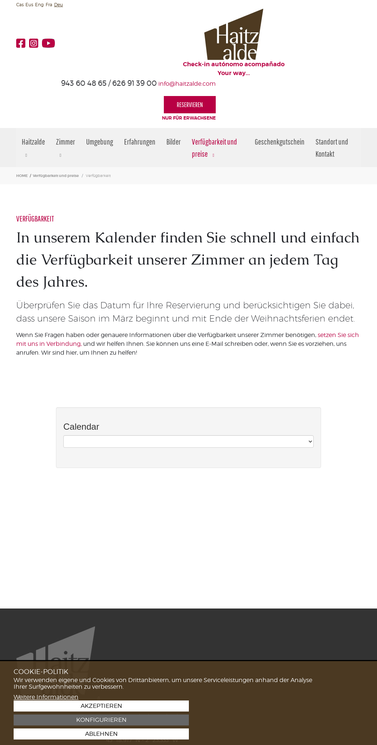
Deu (58, 4)
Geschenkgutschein (279, 97)
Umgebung (99, 97)
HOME (22, 131)
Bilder (173, 97)
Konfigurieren (328, 720)
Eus (29, 4)
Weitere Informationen (46, 733)
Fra (49, 4)
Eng (39, 4)
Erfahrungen (139, 97)
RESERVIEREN (335, 45)
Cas (20, 4)
